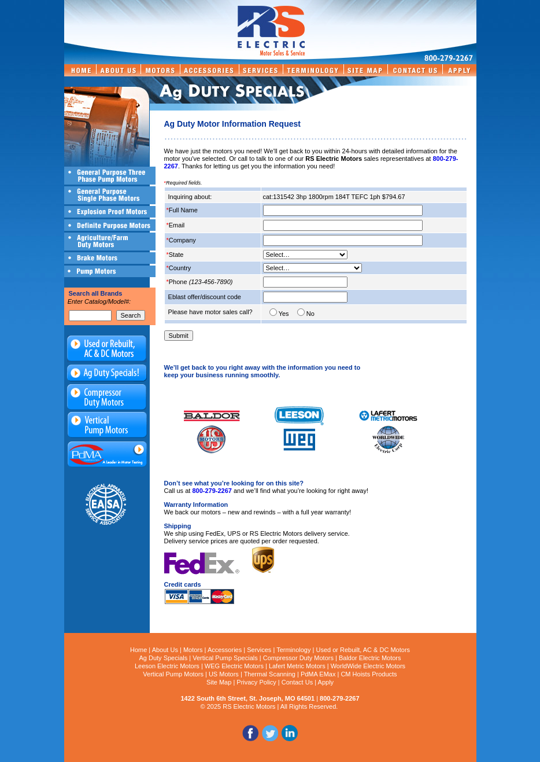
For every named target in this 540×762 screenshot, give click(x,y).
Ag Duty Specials (163, 657)
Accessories (225, 649)
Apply (326, 682)
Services (259, 649)
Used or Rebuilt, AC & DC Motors (363, 649)
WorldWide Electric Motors (368, 665)
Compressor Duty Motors (298, 657)
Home (138, 649)
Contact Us (297, 682)
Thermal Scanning (269, 674)
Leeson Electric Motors (167, 665)
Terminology (293, 649)
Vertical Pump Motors (173, 674)
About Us (165, 649)
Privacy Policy (256, 682)
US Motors (224, 674)
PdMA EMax (318, 674)
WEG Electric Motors (234, 665)
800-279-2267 (212, 490)
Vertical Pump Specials (225, 657)
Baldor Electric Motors (370, 657)
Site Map (218, 682)
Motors (193, 649)
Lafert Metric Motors (297, 665)
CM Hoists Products (369, 674)
